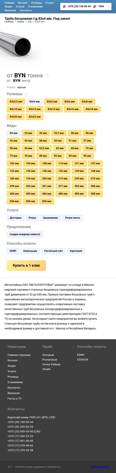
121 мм (79, 163)
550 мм (30, 201)
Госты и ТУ (15, 398)
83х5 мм (52, 101)
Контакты (26, 10)
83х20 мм (16, 116)
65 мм (60, 148)
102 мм (14, 163)
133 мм (14, 170)
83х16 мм (73, 109)
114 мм (62, 163)
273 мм (95, 178)
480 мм (62, 193)
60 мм (28, 148)
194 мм (30, 178)
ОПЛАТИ (82, 359)
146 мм (46, 170)
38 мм (74, 133)
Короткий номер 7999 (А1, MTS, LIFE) (29, 417)
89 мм (72, 155)
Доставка (15, 217)
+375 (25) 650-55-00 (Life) (24, 431)
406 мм (95, 186)
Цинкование (50, 217)
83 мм (58, 155)
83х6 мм (69, 101)
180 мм (14, 178)
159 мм (79, 170)
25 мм (28, 133)
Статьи (20, 6)
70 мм (89, 148)
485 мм (79, 193)
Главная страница (19, 354)
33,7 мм (59, 133)
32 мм (43, 133)
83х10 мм (16, 109)
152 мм (62, 170)
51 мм (72, 140)
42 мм (13, 140)
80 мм (43, 155)
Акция (46, 369)
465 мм (46, 193)
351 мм (46, 186)
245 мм (79, 178)
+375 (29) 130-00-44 (75, 6)
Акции (8, 6)
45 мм (28, 140)
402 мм (79, 186)
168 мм (95, 170)
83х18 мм (92, 109)
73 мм (13, 155)
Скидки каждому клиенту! (25, 234)
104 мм (30, 163)
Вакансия (14, 393)
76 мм (28, 155)
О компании (35, 6)
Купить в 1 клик (26, 265)
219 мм (62, 178)
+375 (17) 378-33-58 (20, 450)
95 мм (87, 155)
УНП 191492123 (99, 466)
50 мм (58, 140)
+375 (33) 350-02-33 (20, 426)
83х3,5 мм (16, 101)
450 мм (30, 193)
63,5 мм (44, 148)
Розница (36, 2)
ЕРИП (13, 251)
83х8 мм (87, 101)
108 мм (46, 163)
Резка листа (72, 217)
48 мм (43, 140)
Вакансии (10, 10)
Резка (32, 217)
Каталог (23, 2)
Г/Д (29, 21)
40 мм (89, 133)
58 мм (13, 148)
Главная (9, 2)
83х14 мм (54, 109)
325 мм (30, 186)
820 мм (46, 201)
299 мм (14, 186)
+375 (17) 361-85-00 (20, 440)
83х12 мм (35, 109)
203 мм (46, 178)
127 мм (95, 163)
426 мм (14, 193)
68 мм (74, 148)
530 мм (14, 201)
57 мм (87, 140)
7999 (97, 6)
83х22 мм (35, 116)
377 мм (62, 186)
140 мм (30, 170)
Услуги (49, 2)
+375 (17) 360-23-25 (20, 436)
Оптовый (48, 354)
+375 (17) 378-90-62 (20, 445)
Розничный (49, 359)
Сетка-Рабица (51, 364)
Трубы (20, 21)
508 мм (95, 193)
